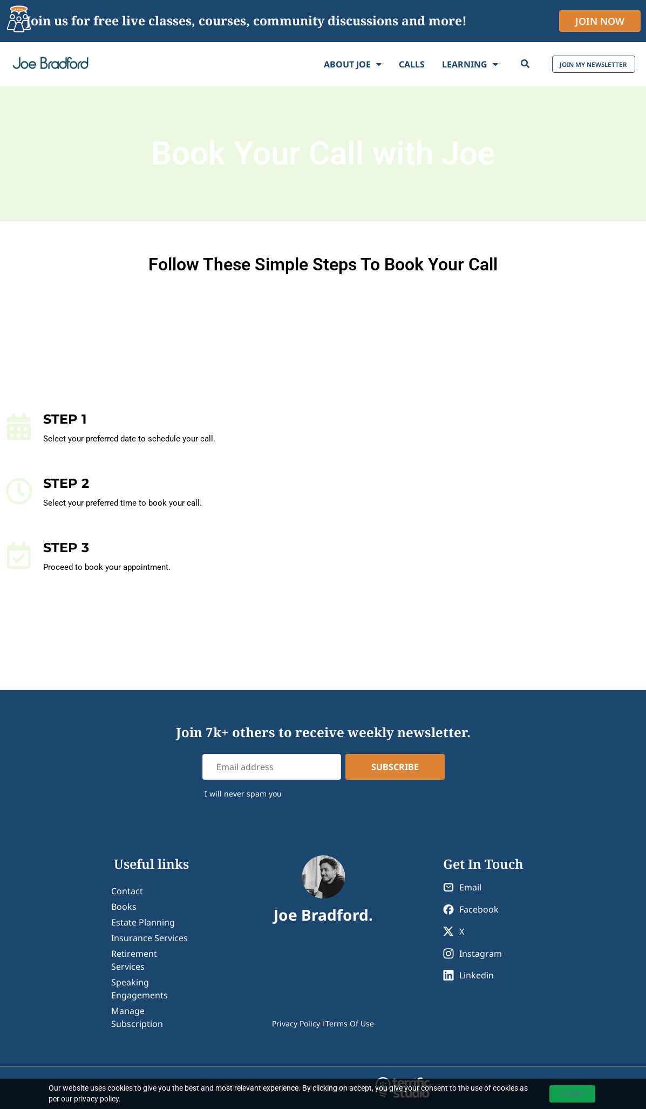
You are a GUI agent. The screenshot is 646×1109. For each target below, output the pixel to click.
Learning (438, 64)
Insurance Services (149, 938)
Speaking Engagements (139, 988)
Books (124, 907)
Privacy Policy (296, 1023)
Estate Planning (143, 922)
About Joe (321, 64)
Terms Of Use (349, 1023)
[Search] (493, 64)
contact (127, 891)
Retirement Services (134, 960)
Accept (572, 1093)
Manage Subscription (137, 1017)
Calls (380, 64)
